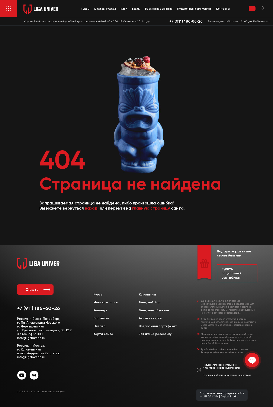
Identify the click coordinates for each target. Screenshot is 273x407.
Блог (124, 8)
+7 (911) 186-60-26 (186, 21)
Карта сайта (103, 334)
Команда (100, 310)
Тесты (136, 8)
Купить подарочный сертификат (231, 273)
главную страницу (151, 208)
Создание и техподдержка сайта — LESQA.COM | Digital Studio (222, 395)
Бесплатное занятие (159, 8)
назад (91, 208)
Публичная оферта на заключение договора (227, 375)
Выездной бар (149, 302)
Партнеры (101, 318)
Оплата (37, 289)
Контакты (223, 8)
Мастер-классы (105, 8)
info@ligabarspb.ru (31, 338)
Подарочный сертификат (194, 8)
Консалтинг (148, 294)
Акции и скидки (150, 318)
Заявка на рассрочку (155, 334)
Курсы (85, 8)
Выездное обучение (154, 310)
